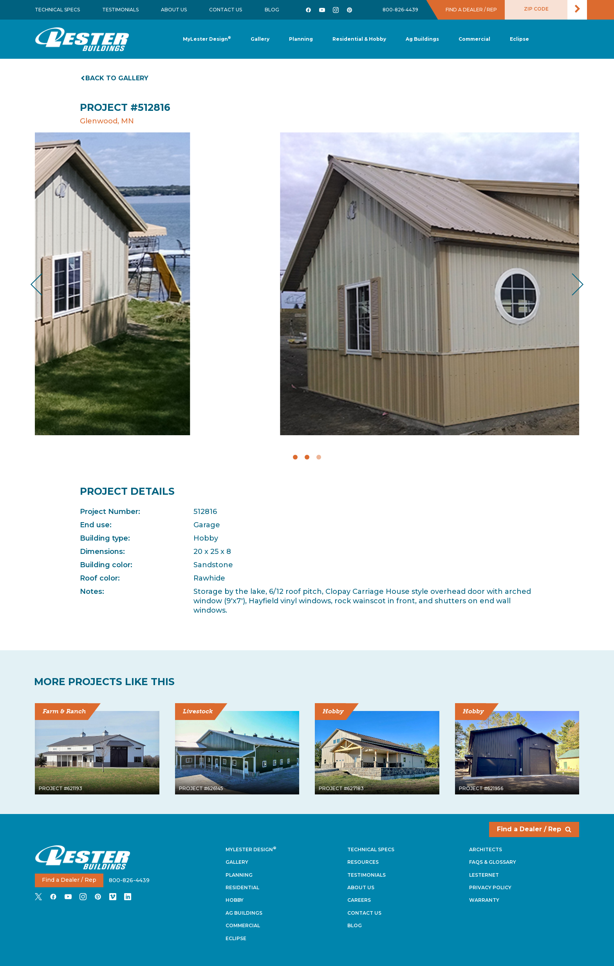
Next (571, 284)
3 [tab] (318, 457)
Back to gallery (115, 78)
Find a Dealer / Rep (534, 829)
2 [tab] (307, 457)
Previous (43, 284)
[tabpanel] (307, 283)
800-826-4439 (400, 10)
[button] (301, 39)
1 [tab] (295, 457)
